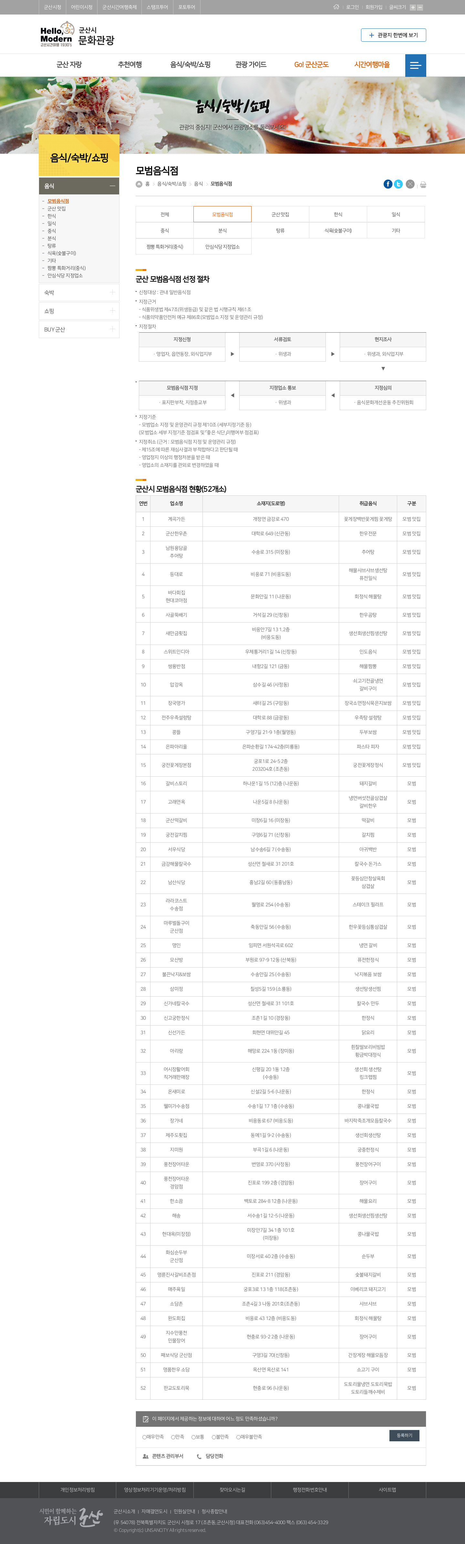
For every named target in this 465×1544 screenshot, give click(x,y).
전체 (164, 214)
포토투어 (186, 7)
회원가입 (374, 7)
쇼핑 (49, 311)
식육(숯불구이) (61, 253)
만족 (179, 1437)
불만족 (222, 1437)
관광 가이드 (250, 64)
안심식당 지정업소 (65, 275)
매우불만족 (251, 1437)
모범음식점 (58, 201)
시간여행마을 (372, 64)
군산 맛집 (56, 209)
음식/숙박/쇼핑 (190, 64)
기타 (51, 261)
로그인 (352, 7)
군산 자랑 (69, 64)
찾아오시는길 (232, 1490)
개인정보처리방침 (77, 1490)
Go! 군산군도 (311, 64)
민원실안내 (184, 1511)
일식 (51, 223)
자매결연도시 (154, 1511)
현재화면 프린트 (421, 184)
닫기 (410, 184)
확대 (413, 8)
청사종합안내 (214, 1511)
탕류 (51, 246)
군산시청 (52, 7)
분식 (51, 238)
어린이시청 (81, 7)
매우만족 (155, 1437)
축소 (420, 8)
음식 (49, 186)
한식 (51, 216)
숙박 (49, 293)
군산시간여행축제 (119, 7)
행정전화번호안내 (310, 1490)
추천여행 (129, 64)
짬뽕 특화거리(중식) (66, 268)
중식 (51, 231)
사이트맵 (387, 1490)
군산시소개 (124, 1511)
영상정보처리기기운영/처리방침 (155, 1490)
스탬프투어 (157, 7)
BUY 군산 (54, 329)
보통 (200, 1437)
